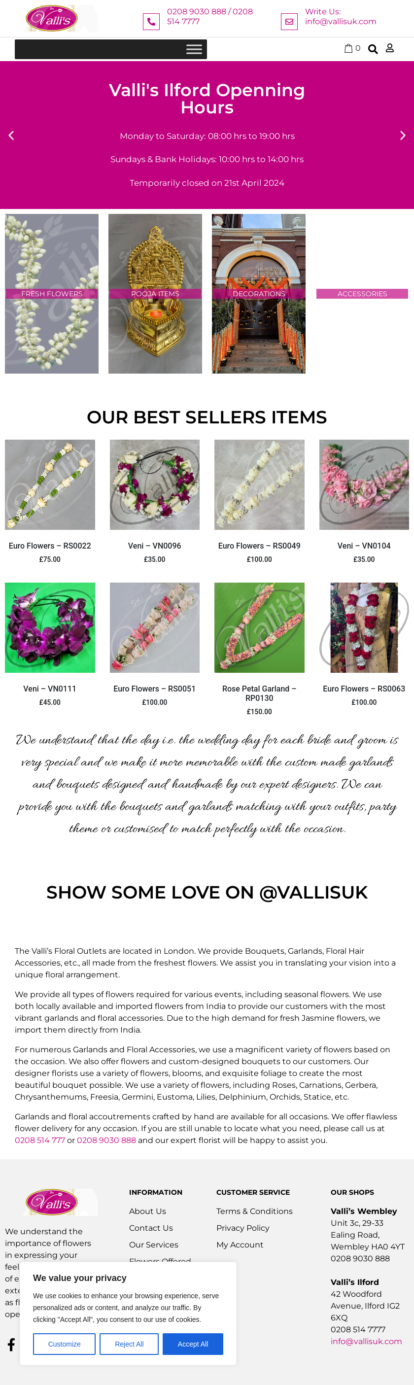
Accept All (193, 1344)
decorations (259, 293)
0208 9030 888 (106, 1140)
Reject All (129, 1344)
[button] (11, 135)
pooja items (155, 293)
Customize (64, 1344)
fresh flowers (52, 293)
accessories (362, 293)
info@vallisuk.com (366, 1341)
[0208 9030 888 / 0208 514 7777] (151, 21)
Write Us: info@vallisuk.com (341, 16)
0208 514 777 (40, 1140)
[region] (128, 1313)
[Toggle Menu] (194, 49)
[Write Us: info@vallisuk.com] (289, 21)
